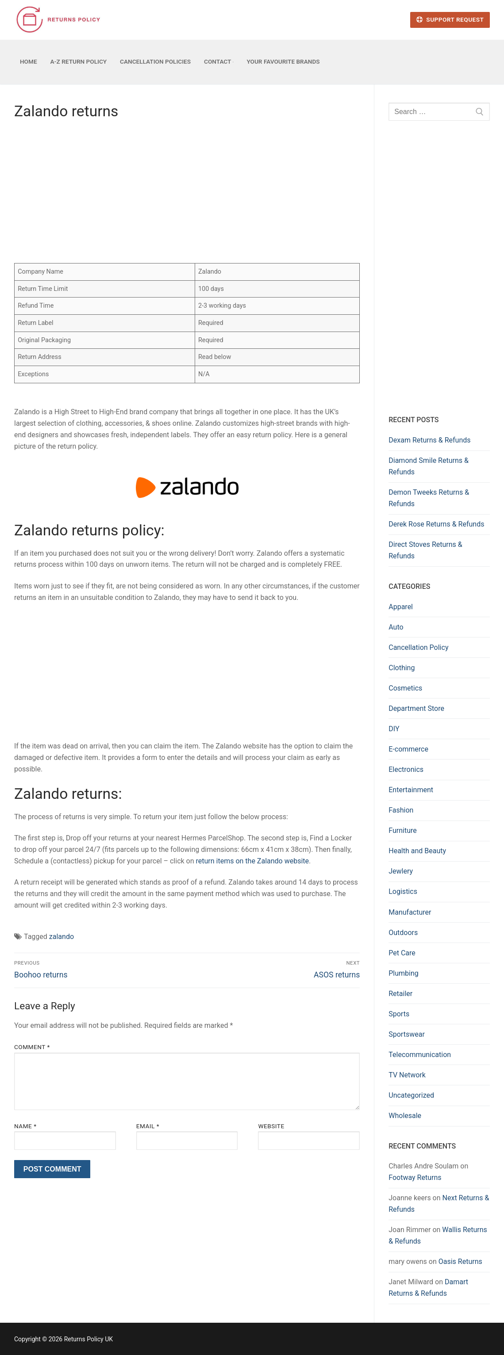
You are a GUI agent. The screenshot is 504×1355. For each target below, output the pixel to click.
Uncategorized (411, 1095)
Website (271, 1126)
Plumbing (404, 973)
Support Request (450, 19)
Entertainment (411, 790)
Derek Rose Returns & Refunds (436, 524)
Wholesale (405, 1115)
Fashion (401, 810)
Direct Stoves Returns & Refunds (425, 550)
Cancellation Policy (418, 647)
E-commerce (408, 749)
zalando (61, 936)
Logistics (403, 891)
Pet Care (402, 953)
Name (25, 1126)
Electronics (406, 769)
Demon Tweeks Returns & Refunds (429, 498)
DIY (394, 729)
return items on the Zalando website (252, 861)
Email (147, 1126)
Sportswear (407, 1034)
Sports (399, 1014)
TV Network (407, 1075)
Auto (396, 627)
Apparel (401, 607)
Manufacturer (410, 912)
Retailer (400, 993)
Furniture (402, 830)
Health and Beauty (417, 851)
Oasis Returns (460, 1261)
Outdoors (403, 932)
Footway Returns (415, 1177)
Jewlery (401, 871)
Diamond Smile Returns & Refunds (429, 466)
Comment (32, 1046)
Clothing (402, 668)
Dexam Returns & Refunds (429, 440)
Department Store (416, 708)
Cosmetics (405, 688)
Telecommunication (420, 1054)
